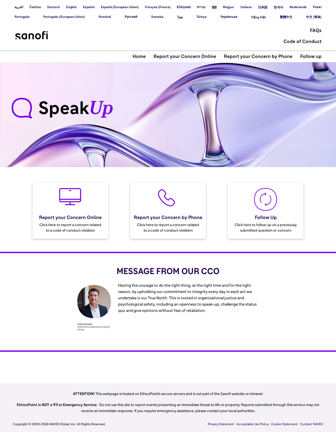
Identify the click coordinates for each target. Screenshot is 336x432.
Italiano (246, 7)
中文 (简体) (314, 17)
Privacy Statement (221, 424)
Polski (317, 7)
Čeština (35, 7)
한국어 (278, 7)
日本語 (262, 7)
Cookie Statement (284, 424)
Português (22, 16)
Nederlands (298, 7)
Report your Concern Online (185, 56)
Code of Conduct (303, 41)
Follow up (311, 56)
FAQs (316, 30)
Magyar (228, 7)
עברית (201, 7)
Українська (228, 16)
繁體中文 (286, 17)
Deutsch (53, 7)
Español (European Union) (120, 7)
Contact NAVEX (311, 424)
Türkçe (201, 16)
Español (88, 7)
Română (105, 16)
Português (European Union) (64, 16)
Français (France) (158, 7)
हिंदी (214, 7)
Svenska (157, 16)
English (71, 7)
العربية (18, 7)
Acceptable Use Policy (253, 424)
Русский (131, 16)
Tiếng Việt (258, 17)
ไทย (180, 17)
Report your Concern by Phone (258, 56)
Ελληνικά (184, 7)
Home (139, 56)
